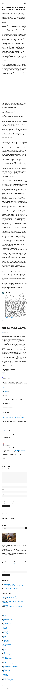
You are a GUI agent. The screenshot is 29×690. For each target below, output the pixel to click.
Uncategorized (5, 678)
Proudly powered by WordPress (9, 688)
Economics (5, 628)
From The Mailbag (6, 640)
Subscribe (6, 575)
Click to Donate (14, 557)
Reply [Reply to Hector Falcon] (3, 387)
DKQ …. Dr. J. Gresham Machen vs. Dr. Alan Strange (12, 583)
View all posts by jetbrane (9, 317)
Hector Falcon (6, 377)
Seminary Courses (6, 670)
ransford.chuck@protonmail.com (19, 450)
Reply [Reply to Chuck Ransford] (4, 460)
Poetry (4, 661)
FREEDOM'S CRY (6, 639)
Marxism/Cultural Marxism (8, 654)
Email (3, 489)
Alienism (4, 615)
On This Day (5, 657)
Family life (5, 637)
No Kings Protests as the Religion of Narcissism (11, 587)
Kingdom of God (6, 650)
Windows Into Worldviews (8, 680)
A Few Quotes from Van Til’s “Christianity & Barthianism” (13, 585)
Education (5, 629)
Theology (5, 676)
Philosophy (5, 659)
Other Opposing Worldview (8, 658)
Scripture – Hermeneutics (8, 669)
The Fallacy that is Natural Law (8, 584)
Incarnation (5, 648)
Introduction (5, 649)
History (4, 645)
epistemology (5, 631)
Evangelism (5, 635)
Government (5, 642)
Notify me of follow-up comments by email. (9, 501)
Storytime (5, 674)
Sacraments (5, 667)
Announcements (6, 616)
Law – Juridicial (6, 653)
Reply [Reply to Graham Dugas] (3, 373)
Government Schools (7, 644)
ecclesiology (5, 627)
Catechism (5, 620)
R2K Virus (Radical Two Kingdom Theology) (11, 666)
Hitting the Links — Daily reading (9, 646)
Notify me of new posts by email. (8, 503)
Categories (4, 685)
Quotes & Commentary (7, 665)
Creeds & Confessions (7, 623)
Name (3, 485)
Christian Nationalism (7, 622)
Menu (25, 3)
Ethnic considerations (7, 633)
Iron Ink (4, 3)
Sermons (4, 671)
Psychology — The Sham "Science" (9, 663)
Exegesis (4, 636)
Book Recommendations (7, 619)
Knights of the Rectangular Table (9, 652)
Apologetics (5, 618)
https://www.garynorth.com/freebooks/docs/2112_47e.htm (14, 439)
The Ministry (5, 675)
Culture (4, 624)
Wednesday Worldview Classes (8, 679)
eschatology (5, 632)
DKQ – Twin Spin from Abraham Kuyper (10, 588)
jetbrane (6, 391)
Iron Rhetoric (14, 563)
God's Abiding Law (6, 641)
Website (3, 494)
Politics (4, 662)
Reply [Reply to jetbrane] (4, 426)
